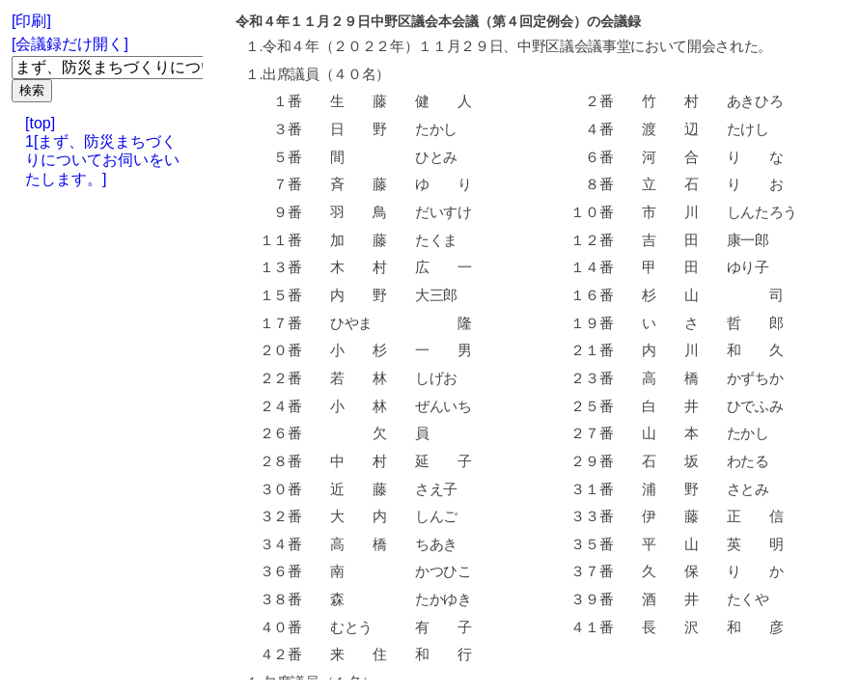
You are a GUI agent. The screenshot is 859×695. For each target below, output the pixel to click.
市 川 (669, 212)
